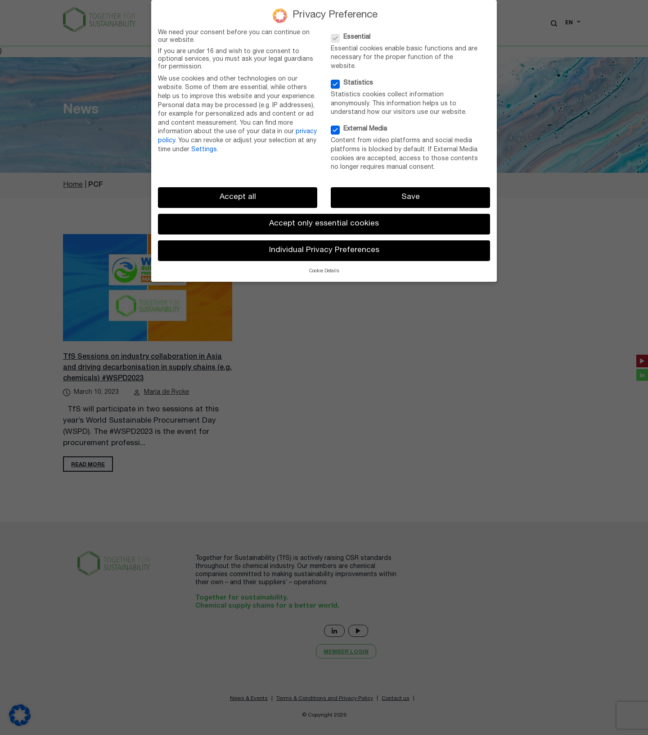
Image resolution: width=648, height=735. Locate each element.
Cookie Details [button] (324, 271)
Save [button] (410, 197)
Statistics (355, 83)
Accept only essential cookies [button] (324, 224)
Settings (204, 150)
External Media (362, 129)
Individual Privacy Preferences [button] (324, 250)
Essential (353, 37)
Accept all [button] (238, 197)
